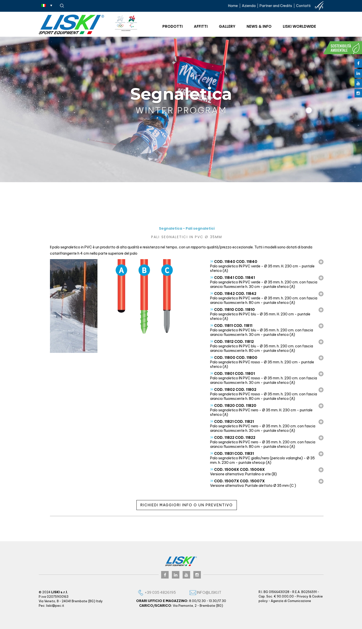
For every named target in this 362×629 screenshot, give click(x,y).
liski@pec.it (55, 606)
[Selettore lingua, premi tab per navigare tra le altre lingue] (47, 5)
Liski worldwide (299, 26)
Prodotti (172, 26)
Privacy (302, 596)
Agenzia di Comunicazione (291, 601)
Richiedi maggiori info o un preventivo (186, 505)
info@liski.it (205, 592)
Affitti (201, 26)
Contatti (303, 5)
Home (233, 5)
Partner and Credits (276, 5)
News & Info (259, 26)
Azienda (249, 5)
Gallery (227, 26)
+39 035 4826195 (156, 592)
